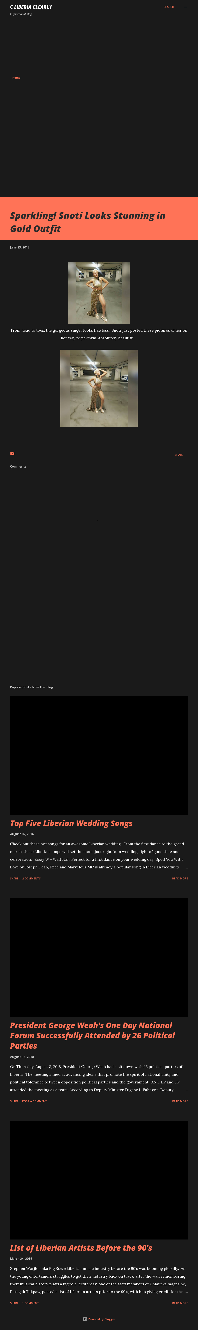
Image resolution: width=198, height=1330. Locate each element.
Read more (180, 878)
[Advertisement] (99, 46)
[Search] (169, 7)
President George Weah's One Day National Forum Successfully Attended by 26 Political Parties (92, 1035)
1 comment (30, 1303)
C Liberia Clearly (31, 7)
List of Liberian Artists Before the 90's (81, 1247)
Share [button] (179, 455)
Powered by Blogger (99, 1319)
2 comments (31, 878)
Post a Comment (34, 1101)
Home (16, 77)
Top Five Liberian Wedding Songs (71, 823)
